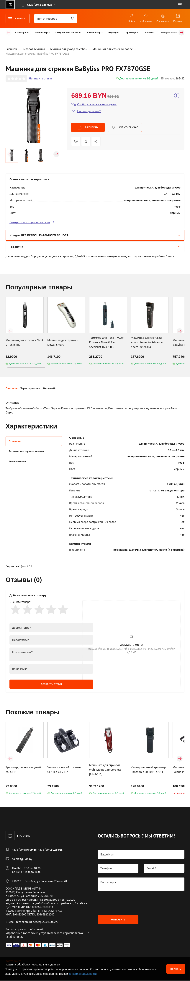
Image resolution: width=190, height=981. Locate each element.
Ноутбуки (113, 32)
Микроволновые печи (174, 32)
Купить (125, 128)
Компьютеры (94, 32)
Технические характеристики (26, 451)
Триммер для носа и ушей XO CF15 (23, 771)
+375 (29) (24, 850)
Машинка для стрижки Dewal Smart (62, 342)
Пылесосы (149, 32)
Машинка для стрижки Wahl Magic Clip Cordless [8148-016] (105, 770)
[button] (10, 155)
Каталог (16, 18)
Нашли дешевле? (86, 111)
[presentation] (126, 904)
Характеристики (30, 388)
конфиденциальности (83, 973)
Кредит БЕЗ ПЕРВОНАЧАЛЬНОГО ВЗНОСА (95, 235)
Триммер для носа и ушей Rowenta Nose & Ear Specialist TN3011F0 (107, 342)
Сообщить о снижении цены (94, 104)
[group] (33, 116)
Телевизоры (42, 32)
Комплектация (17, 461)
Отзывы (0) (49, 388)
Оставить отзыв (51, 685)
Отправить (118, 920)
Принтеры (131, 32)
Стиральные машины (68, 32)
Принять (175, 968)
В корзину (88, 128)
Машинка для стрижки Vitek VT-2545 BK (25, 342)
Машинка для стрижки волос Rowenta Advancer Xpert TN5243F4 (147, 342)
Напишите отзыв (40, 79)
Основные (15, 441)
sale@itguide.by (22, 860)
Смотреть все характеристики (31, 222)
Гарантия (95, 247)
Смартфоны (22, 32)
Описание (11, 388)
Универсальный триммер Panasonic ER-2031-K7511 (148, 771)
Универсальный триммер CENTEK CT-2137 (64, 771)
